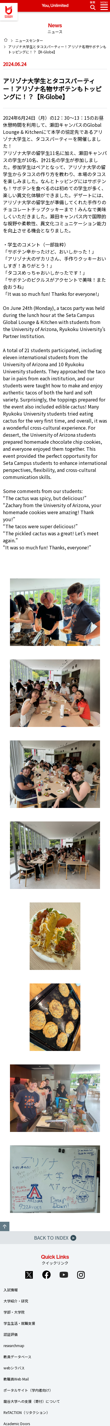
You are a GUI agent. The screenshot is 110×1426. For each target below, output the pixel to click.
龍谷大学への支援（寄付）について (32, 1401)
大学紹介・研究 (16, 1300)
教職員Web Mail (16, 1378)
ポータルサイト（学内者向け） (28, 1390)
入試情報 (11, 1289)
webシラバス (14, 1367)
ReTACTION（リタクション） (27, 1412)
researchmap (14, 1345)
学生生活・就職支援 (19, 1323)
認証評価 (11, 1334)
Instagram (81, 1275)
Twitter (29, 1275)
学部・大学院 (14, 1311)
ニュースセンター (29, 40)
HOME (6, 40)
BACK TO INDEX (55, 1237)
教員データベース (17, 1356)
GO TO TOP (4, 1226)
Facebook (46, 1275)
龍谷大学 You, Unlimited (9, 12)
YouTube (63, 1275)
